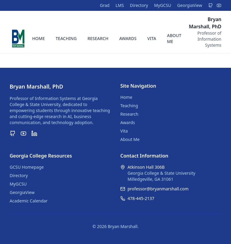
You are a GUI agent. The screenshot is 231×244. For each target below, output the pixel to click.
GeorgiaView (189, 5)
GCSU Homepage (27, 167)
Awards (127, 122)
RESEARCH (98, 38)
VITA (151, 38)
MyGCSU (162, 5)
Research (129, 114)
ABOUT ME (174, 38)
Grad (104, 5)
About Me (130, 139)
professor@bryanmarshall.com (158, 189)
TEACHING (66, 38)
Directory (139, 5)
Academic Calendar (29, 201)
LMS (120, 5)
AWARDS (127, 38)
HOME (38, 38)
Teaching (129, 105)
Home (126, 97)
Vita (124, 131)
